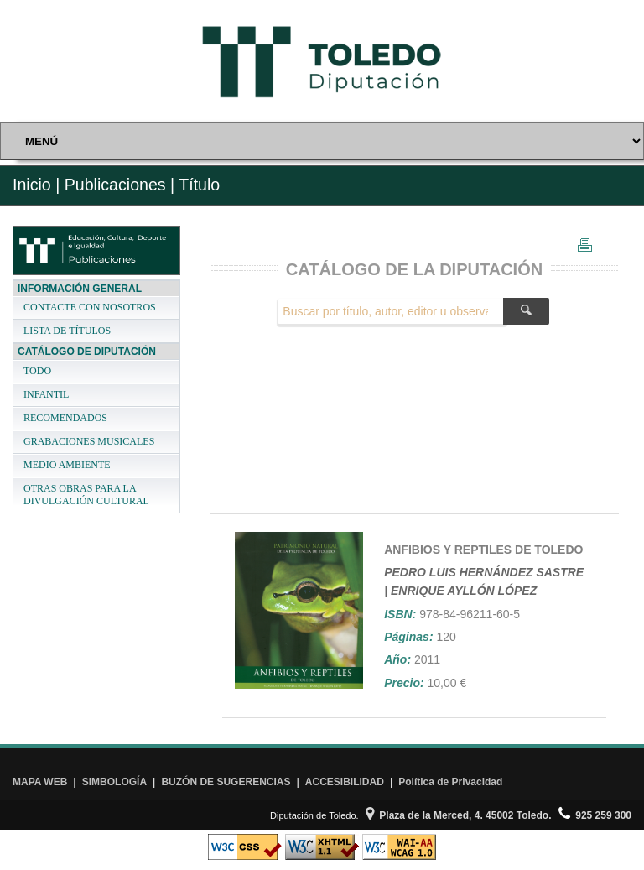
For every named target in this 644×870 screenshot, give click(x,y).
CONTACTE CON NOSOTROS (89, 307)
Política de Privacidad (450, 782)
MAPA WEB (40, 782)
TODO (37, 371)
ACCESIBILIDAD (344, 782)
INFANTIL (46, 394)
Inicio (32, 184)
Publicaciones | (119, 184)
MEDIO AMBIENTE (67, 465)
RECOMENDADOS (65, 418)
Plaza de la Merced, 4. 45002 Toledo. (459, 815)
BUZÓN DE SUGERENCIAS (225, 782)
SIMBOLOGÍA (114, 782)
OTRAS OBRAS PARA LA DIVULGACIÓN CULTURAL (86, 494)
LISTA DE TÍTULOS (67, 330)
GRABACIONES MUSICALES (88, 441)
